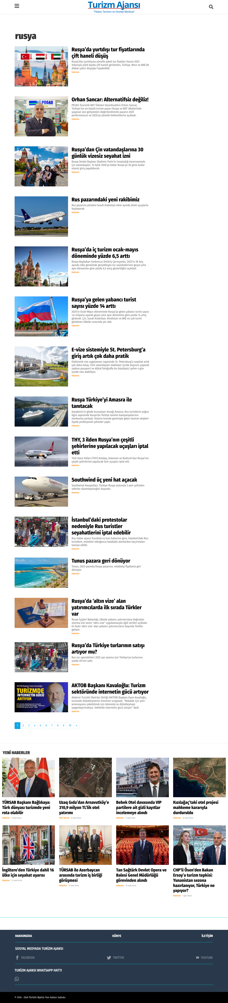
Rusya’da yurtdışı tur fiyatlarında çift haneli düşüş (108, 52)
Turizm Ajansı (37, 997)
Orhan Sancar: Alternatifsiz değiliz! (110, 99)
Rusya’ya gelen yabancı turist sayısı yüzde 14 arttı (104, 302)
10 (70, 725)
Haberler (75, 72)
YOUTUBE (204, 958)
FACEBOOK (25, 957)
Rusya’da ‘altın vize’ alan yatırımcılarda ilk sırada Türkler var (107, 607)
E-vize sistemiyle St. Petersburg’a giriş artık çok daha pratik (109, 352)
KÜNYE (116, 936)
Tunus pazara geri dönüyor (101, 561)
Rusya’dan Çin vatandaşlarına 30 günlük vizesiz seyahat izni (107, 152)
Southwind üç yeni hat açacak (104, 480)
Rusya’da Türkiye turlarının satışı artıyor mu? (108, 648)
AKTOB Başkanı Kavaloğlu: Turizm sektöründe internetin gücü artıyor (110, 688)
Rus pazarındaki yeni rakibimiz (106, 199)
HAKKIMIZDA (23, 936)
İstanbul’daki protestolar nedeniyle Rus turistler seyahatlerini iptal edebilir (101, 526)
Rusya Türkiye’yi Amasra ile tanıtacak (102, 402)
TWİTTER (115, 957)
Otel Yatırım (64, 818)
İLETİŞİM (207, 936)
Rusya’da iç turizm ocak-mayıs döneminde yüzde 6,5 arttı (105, 252)
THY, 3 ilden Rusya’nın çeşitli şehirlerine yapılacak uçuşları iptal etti (110, 446)
